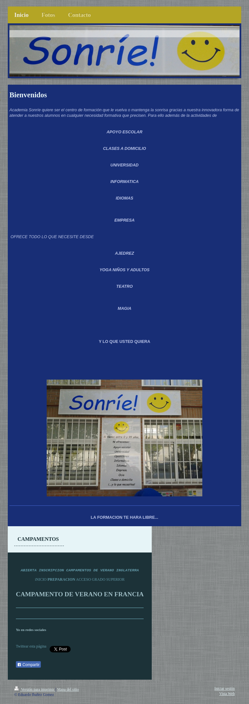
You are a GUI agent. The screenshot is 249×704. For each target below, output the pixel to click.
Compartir (28, 664)
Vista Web (227, 694)
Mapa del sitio (68, 689)
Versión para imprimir (34, 689)
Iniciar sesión (224, 688)
